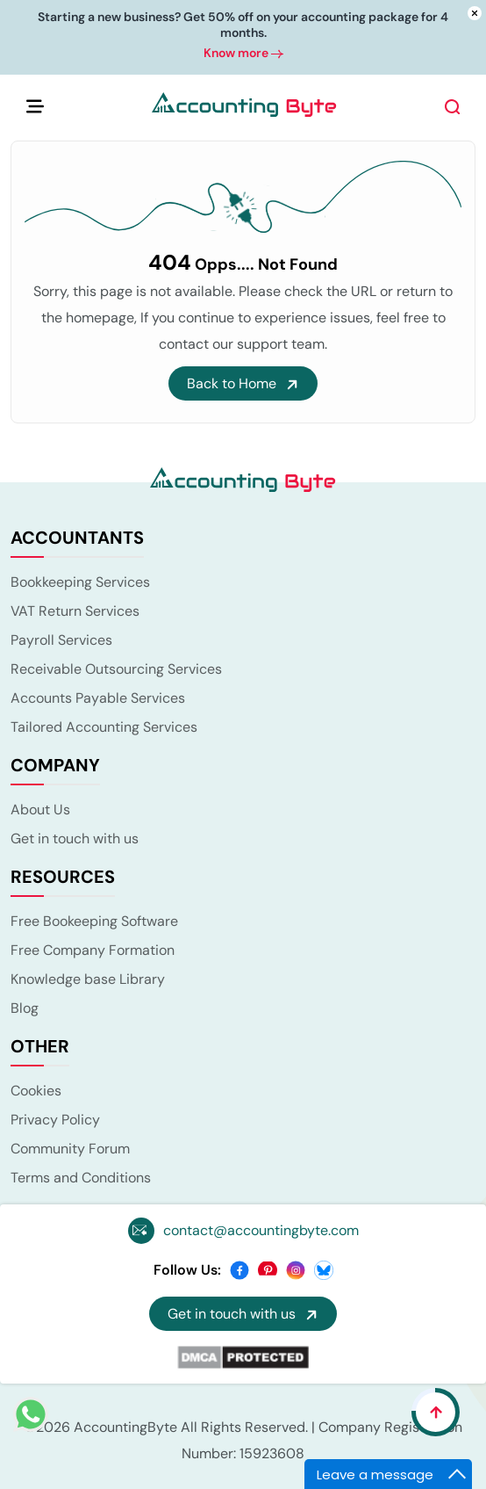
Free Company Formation (93, 950)
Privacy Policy (55, 1119)
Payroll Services (61, 640)
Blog (25, 1008)
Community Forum (70, 1148)
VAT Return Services (75, 611)
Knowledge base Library (88, 979)
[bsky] (323, 1269)
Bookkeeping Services (80, 582)
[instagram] (295, 1269)
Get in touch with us (75, 838)
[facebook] (239, 1269)
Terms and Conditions (81, 1177)
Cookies (36, 1090)
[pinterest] (267, 1269)
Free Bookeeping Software (94, 921)
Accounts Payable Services (98, 698)
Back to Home (243, 383)
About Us (40, 809)
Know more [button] (243, 53)
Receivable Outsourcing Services (116, 669)
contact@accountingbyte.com (261, 1230)
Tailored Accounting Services (104, 727)
